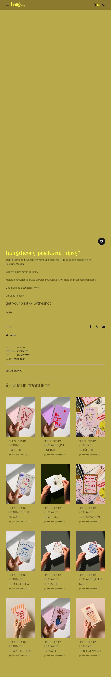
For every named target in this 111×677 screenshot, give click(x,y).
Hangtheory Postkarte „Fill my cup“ (19, 484)
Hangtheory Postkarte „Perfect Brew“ (19, 552)
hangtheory (23, 327)
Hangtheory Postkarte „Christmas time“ (90, 484)
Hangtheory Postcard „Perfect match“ (90, 619)
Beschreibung (14, 343)
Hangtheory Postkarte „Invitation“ (53, 552)
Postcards (22, 324)
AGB (63, 658)
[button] (11, 308)
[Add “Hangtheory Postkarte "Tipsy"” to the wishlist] (101, 214)
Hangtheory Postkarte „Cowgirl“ (53, 619)
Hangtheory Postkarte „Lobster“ (17, 417)
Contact (72, 658)
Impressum (39, 658)
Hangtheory (19, 331)
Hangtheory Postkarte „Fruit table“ (90, 552)
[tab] (14, 343)
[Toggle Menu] (7, 5)
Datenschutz (52, 658)
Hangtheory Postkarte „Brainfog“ (53, 484)
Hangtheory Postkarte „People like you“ (20, 619)
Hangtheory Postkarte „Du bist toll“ (54, 417)
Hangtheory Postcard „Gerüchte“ (88, 417)
